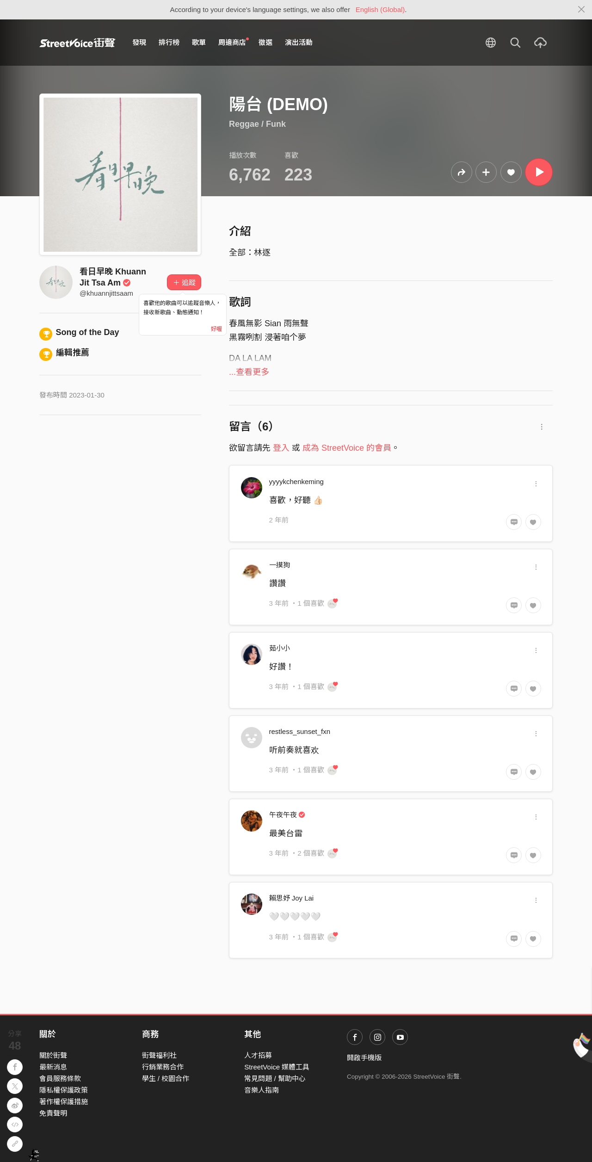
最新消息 (53, 1067)
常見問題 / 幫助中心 (275, 1078)
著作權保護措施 (63, 1102)
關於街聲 (53, 1055)
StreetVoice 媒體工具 (276, 1067)
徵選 (265, 42)
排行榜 (169, 42)
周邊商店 (233, 42)
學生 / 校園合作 (166, 1078)
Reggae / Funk (257, 124)
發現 (139, 42)
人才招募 (258, 1055)
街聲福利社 (159, 1055)
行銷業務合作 (163, 1067)
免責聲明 (53, 1113)
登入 (281, 448)
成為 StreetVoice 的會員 (346, 448)
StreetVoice (77, 42)
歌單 (199, 42)
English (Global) (380, 9)
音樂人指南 (261, 1090)
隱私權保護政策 (63, 1090)
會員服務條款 (60, 1078)
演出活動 (299, 42)
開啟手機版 (364, 1058)
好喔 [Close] (216, 329)
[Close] (581, 9)
